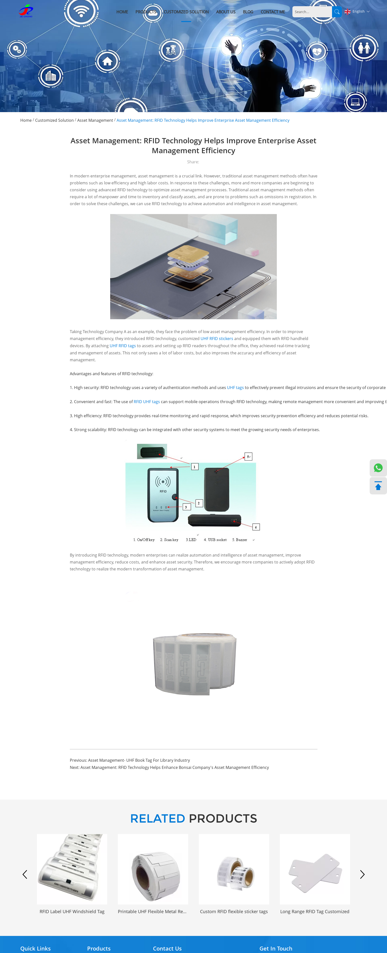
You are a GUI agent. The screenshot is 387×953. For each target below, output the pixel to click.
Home (122, 12)
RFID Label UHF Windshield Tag (72, 911)
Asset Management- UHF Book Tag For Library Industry (139, 760)
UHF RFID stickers (217, 338)
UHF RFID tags (123, 345)
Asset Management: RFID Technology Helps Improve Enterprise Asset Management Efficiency (203, 120)
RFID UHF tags (147, 401)
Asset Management (95, 120)
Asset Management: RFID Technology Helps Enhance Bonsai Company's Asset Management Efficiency (174, 767)
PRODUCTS (193, 818)
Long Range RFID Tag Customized (314, 911)
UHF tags (236, 387)
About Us (226, 12)
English (357, 12)
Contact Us (167, 948)
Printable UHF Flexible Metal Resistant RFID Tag (153, 911)
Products (146, 12)
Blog (248, 12)
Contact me (273, 12)
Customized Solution (186, 12)
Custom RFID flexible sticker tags (234, 911)
